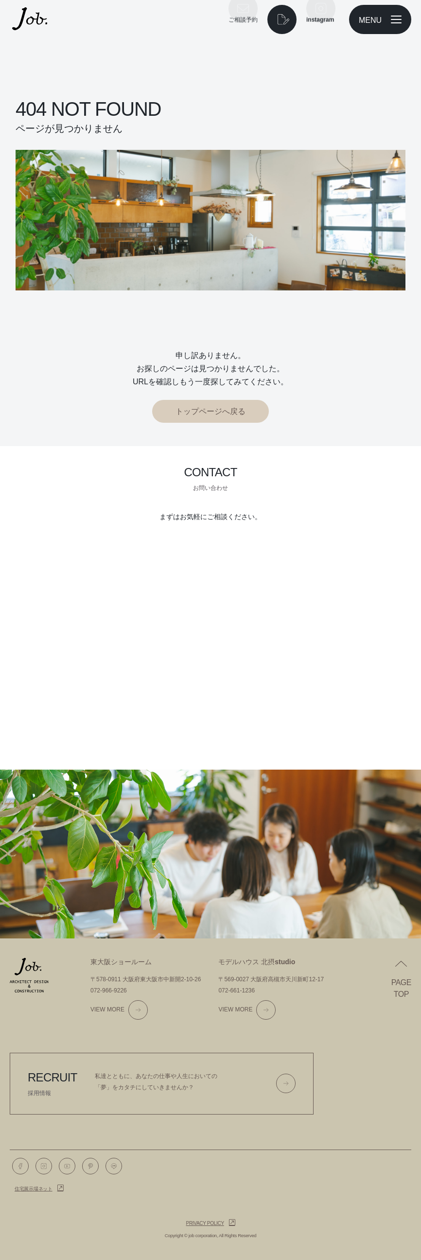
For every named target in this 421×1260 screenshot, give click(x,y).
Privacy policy (205, 1223)
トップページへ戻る (210, 411)
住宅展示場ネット (34, 1188)
